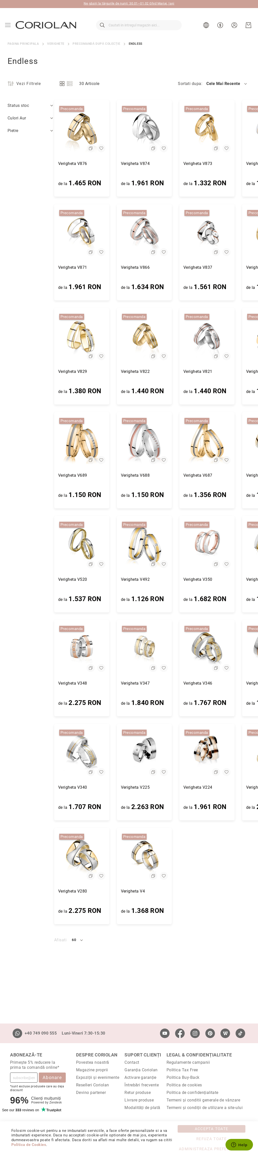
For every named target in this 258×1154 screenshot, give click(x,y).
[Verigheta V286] (223, 752)
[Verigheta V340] (35, 752)
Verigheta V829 (26, 371)
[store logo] (46, 25)
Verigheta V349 (214, 579)
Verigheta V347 (88, 683)
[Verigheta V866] (97, 232)
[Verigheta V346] (160, 648)
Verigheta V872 (214, 163)
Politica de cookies (184, 1085)
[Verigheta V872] (223, 128)
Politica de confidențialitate (192, 1092)
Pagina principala (23, 44)
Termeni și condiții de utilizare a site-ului (205, 1107)
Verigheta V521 (214, 475)
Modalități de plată (142, 1107)
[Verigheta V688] (97, 440)
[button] (207, 25)
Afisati (14, 940)
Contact (131, 1062)
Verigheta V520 (26, 579)
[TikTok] (240, 1033)
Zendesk (55, 1102)
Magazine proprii (92, 1070)
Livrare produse (139, 1100)
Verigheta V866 (88, 267)
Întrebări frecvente (141, 1085)
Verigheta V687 (151, 475)
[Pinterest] (210, 1033)
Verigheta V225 (88, 787)
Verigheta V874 (88, 163)
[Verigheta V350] (160, 544)
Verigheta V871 (26, 267)
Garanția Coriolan (141, 1070)
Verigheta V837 (151, 267)
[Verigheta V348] (35, 648)
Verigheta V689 (26, 475)
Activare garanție (140, 1077)
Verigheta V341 (214, 683)
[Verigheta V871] (35, 232)
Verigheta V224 (151, 787)
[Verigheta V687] (160, 440)
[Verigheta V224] (160, 752)
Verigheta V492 (88, 579)
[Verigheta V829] (35, 336)
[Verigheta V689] (35, 440)
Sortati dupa (189, 83)
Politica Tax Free (182, 1070)
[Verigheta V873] (160, 128)
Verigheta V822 (88, 371)
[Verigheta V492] (97, 544)
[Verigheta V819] (223, 336)
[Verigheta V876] (35, 128)
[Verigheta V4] (97, 856)
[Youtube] (165, 1033)
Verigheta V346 (151, 683)
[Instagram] (195, 1033)
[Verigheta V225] (97, 752)
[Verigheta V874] (97, 128)
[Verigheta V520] (35, 544)
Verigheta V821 (151, 371)
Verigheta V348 (26, 683)
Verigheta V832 (214, 267)
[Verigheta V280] (35, 856)
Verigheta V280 (26, 891)
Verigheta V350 (151, 579)
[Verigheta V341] (223, 648)
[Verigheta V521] (223, 440)
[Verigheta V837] (160, 232)
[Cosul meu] (248, 25)
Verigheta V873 (151, 163)
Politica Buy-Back (183, 1077)
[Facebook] (180, 1033)
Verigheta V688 (88, 475)
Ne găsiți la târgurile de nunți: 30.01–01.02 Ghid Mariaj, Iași (129, 3)
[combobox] (139, 25)
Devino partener (91, 1092)
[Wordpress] (225, 1033)
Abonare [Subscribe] (52, 1077)
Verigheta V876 (26, 163)
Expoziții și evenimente (97, 1077)
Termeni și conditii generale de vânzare (203, 1100)
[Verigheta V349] (223, 544)
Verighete (55, 44)
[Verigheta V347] (97, 648)
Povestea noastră (92, 1062)
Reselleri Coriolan (92, 1085)
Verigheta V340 (26, 787)
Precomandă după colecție (96, 44)
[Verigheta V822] (97, 336)
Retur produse (137, 1092)
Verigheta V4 (86, 891)
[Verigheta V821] (160, 336)
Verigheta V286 (214, 787)
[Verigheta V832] (223, 232)
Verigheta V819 (214, 371)
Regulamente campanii (188, 1062)
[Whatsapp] (17, 1033)
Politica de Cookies (28, 1144)
